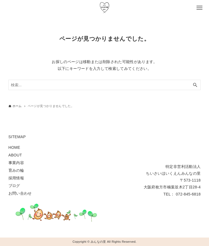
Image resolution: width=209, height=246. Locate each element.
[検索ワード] (104, 85)
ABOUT (15, 155)
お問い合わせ (20, 193)
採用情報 (16, 178)
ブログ (14, 185)
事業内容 (16, 163)
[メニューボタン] (199, 7)
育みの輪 (16, 170)
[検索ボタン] (195, 85)
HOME (14, 147)
